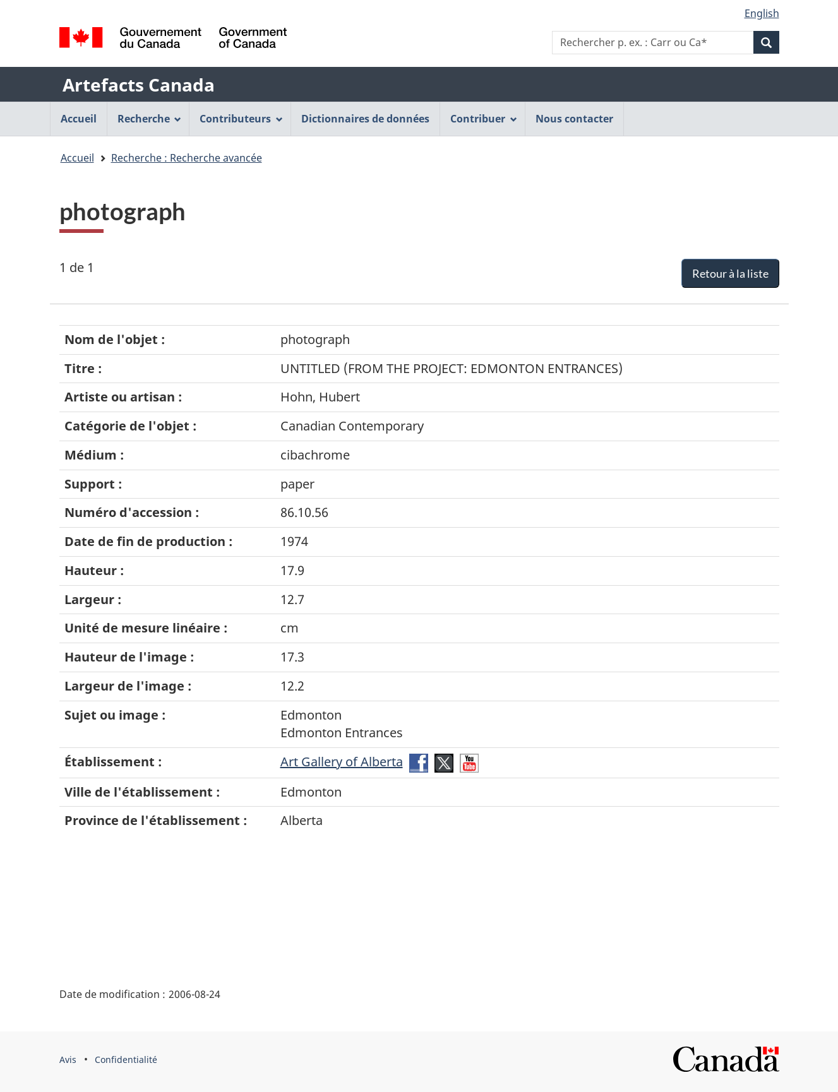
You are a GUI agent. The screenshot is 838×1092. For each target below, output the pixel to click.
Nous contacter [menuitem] (574, 119)
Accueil (77, 158)
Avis (67, 1059)
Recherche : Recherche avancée (186, 158)
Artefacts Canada (139, 85)
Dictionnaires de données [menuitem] (365, 119)
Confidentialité (126, 1059)
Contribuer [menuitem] (483, 119)
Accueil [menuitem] (79, 119)
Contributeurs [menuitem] (241, 119)
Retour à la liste (730, 273)
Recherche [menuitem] (149, 119)
